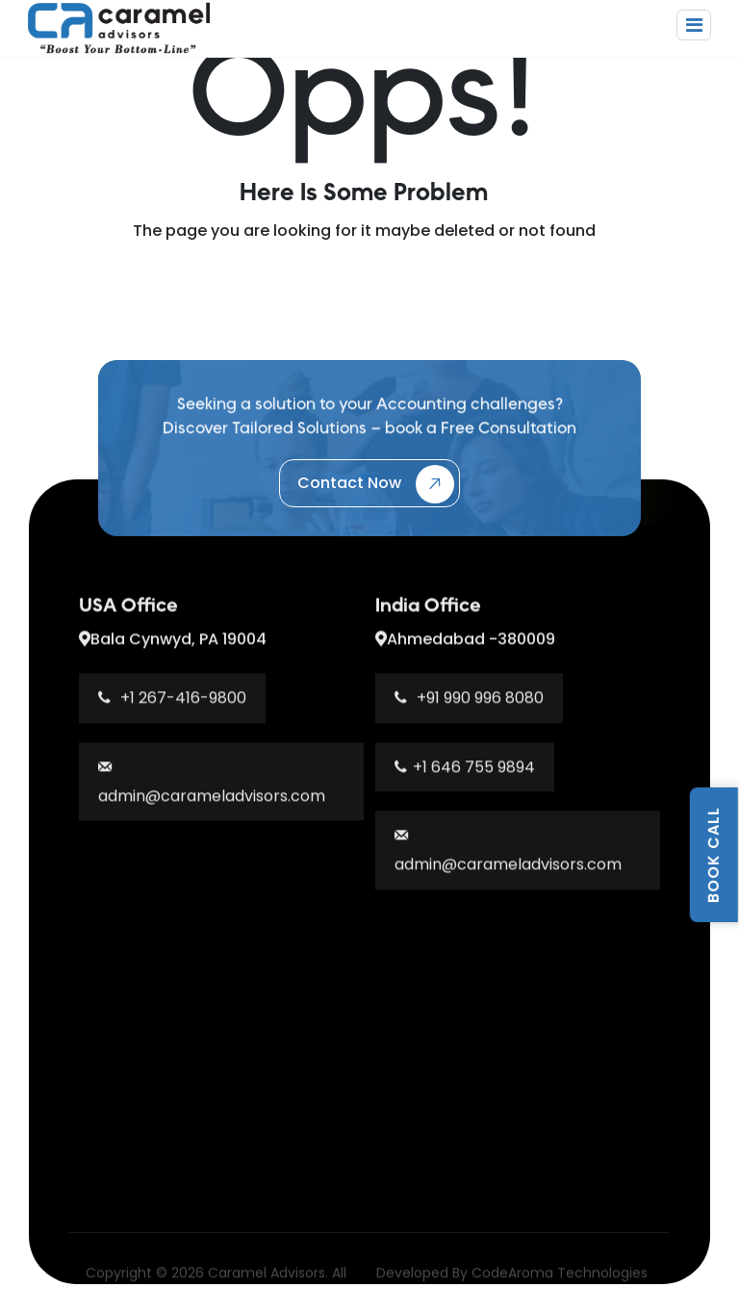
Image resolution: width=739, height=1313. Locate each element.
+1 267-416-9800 (172, 704)
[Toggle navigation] (693, 25)
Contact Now (375, 484)
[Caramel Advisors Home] (119, 26)
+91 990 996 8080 (469, 704)
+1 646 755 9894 (465, 773)
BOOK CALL (713, 855)
